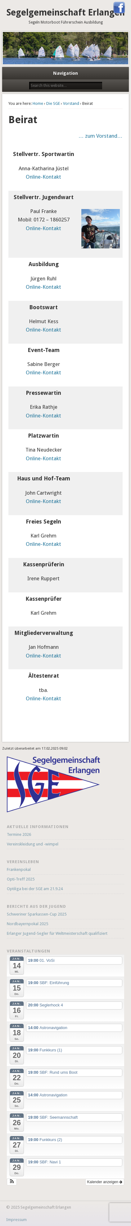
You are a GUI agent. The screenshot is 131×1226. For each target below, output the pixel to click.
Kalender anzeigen (104, 1182)
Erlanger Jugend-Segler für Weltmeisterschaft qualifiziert (57, 933)
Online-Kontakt (43, 177)
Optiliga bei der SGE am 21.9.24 (35, 888)
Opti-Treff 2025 (20, 879)
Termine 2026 (19, 834)
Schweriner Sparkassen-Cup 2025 (36, 914)
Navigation (65, 73)
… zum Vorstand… (101, 136)
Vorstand (71, 103)
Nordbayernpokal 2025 (27, 923)
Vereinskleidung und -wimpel (32, 844)
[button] (12, 1182)
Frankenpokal (19, 869)
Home (38, 103)
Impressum (16, 1219)
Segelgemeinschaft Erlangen (66, 12)
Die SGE (53, 103)
